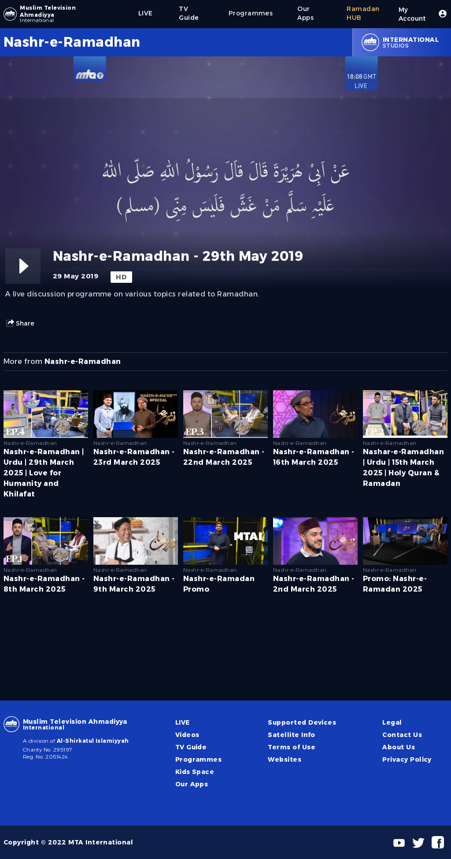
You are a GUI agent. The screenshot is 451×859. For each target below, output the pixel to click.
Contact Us (402, 735)
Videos (187, 735)
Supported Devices (302, 722)
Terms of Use (291, 747)
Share (19, 323)
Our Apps (191, 784)
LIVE (182, 722)
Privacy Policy (407, 759)
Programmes (198, 759)
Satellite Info (291, 735)
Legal (392, 722)
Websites (284, 759)
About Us (398, 747)
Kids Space (194, 772)
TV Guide (191, 747)
